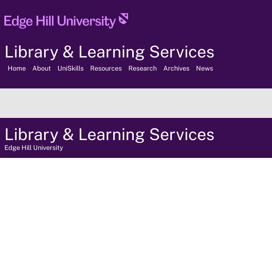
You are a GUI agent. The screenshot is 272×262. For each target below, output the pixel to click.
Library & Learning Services (109, 51)
